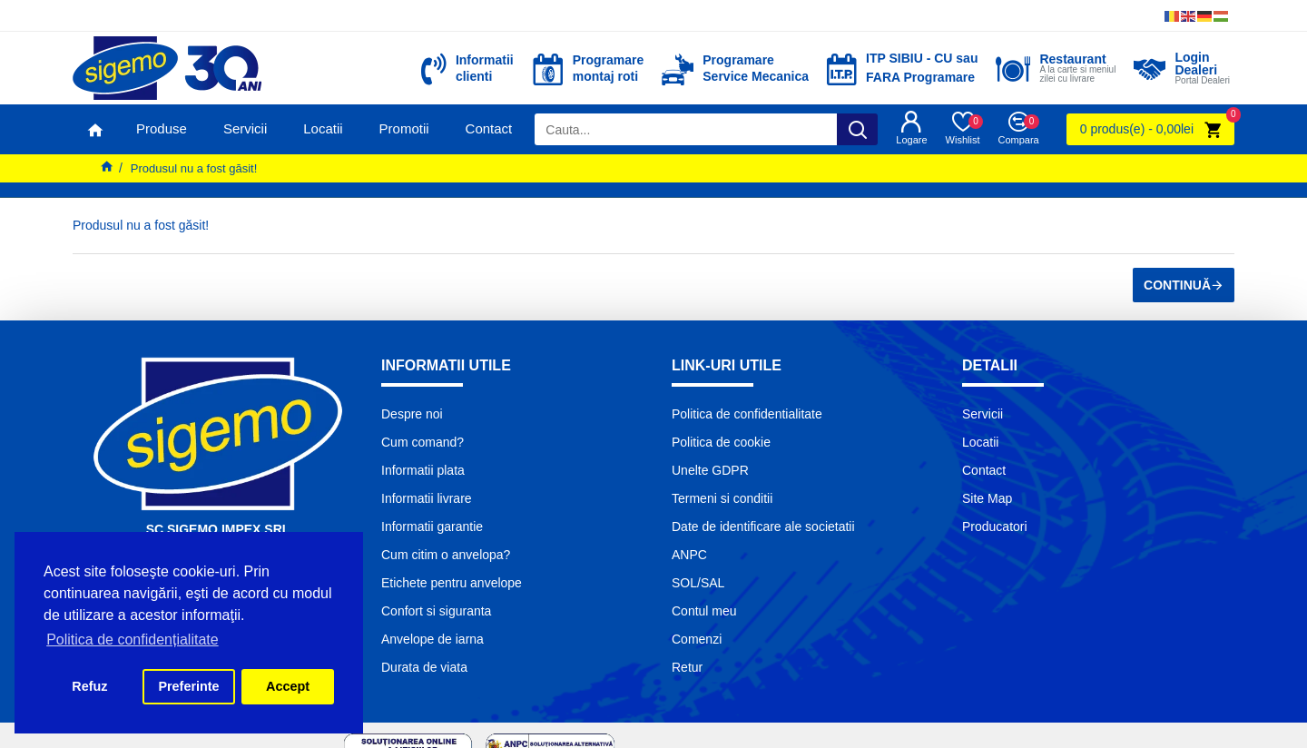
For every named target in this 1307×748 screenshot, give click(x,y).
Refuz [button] (89, 686)
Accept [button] (288, 686)
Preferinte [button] (188, 686)
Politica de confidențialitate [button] (132, 639)
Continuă (1177, 285)
